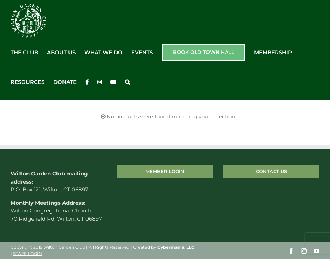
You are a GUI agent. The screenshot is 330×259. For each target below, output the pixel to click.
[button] (127, 82)
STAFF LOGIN (27, 254)
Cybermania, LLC (175, 247)
